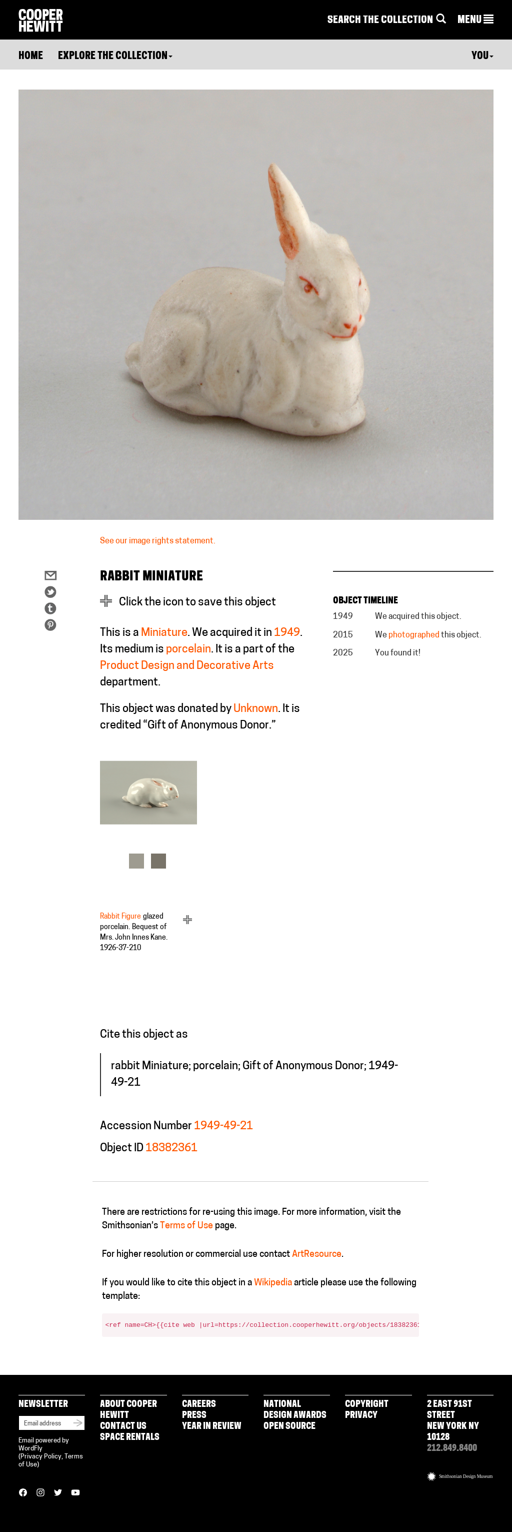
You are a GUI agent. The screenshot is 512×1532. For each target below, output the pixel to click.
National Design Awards (295, 1410)
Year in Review (212, 1426)
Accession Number (146, 1126)
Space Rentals (130, 1437)
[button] (476, 20)
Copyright (366, 1404)
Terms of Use (186, 1226)
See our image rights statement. (158, 541)
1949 (287, 633)
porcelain (188, 649)
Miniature (164, 633)
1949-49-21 (223, 1126)
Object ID (122, 1148)
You (483, 57)
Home (30, 57)
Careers (199, 1404)
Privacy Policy (41, 1456)
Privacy (361, 1415)
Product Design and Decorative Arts (187, 666)
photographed (414, 635)
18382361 (172, 1148)
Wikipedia (273, 1283)
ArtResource (317, 1254)
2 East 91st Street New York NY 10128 (453, 1421)
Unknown (256, 709)
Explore (115, 57)
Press (194, 1415)
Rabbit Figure (120, 917)
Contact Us (123, 1426)
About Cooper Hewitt (128, 1410)
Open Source (290, 1426)
